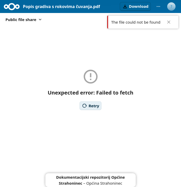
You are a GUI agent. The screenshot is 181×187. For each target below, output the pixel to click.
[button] (135, 6)
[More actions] (158, 6)
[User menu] (171, 6)
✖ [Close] (168, 22)
